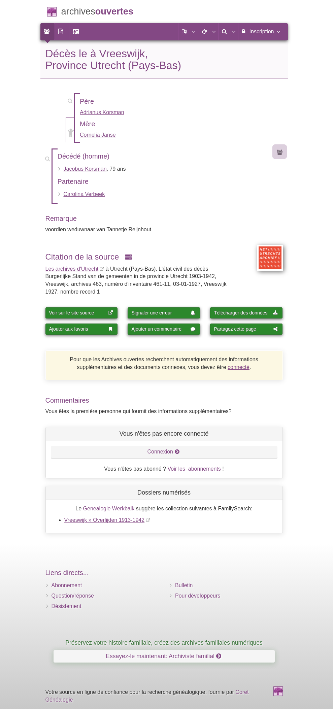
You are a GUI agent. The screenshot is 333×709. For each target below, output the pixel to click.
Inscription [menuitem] (260, 31)
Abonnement (67, 585)
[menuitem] (47, 31)
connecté (238, 367)
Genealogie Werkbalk (109, 508)
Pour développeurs (197, 596)
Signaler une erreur (163, 312)
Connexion (163, 451)
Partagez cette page (246, 329)
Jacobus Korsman (85, 169)
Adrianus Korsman (102, 112)
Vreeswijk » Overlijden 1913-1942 (104, 520)
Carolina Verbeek (84, 194)
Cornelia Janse (98, 135)
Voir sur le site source (81, 312)
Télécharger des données (246, 312)
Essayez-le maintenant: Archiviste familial (163, 656)
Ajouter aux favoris (81, 329)
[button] (188, 31)
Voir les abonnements (194, 469)
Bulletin (184, 585)
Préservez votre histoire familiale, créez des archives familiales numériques (164, 642)
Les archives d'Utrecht (72, 269)
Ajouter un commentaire (163, 329)
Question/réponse (73, 596)
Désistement (66, 606)
